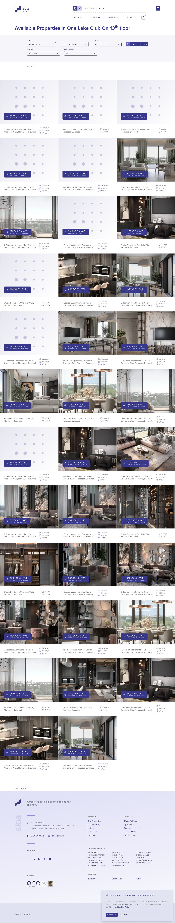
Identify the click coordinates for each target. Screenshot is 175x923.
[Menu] (158, 8)
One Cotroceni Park (143, 852)
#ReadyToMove (130, 821)
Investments (93, 835)
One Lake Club (93, 852)
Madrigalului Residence (96, 865)
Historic (91, 828)
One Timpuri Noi (117, 858)
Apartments (129, 824)
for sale (127, 816)
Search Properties (139, 44)
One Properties (94, 821)
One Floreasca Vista (95, 858)
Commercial (114, 17)
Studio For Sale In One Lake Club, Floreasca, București (77, 130)
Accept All (111, 915)
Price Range (69, 49)
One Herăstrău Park (119, 860)
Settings (123, 915)
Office (130, 17)
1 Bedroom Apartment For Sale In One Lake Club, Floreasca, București (78, 246)
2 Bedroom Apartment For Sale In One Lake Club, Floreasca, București (20, 130)
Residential (95, 17)
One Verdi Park (117, 855)
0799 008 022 (37, 836)
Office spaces (130, 831)
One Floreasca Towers (120, 863)
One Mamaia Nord (142, 858)
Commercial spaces (132, 828)
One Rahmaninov (118, 865)
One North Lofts (118, 852)
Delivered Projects (95, 848)
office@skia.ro (58, 836)
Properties (77, 17)
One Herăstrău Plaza (144, 860)
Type (61, 40)
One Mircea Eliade (142, 855)
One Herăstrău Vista (143, 863)
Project (96, 40)
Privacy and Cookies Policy (119, 907)
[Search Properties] (144, 17)
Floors (30, 49)
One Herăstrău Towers (96, 855)
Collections (92, 831)
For (28, 40)
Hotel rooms (129, 835)
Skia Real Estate (25, 914)
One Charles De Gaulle (96, 860)
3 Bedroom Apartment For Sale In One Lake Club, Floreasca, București (78, 188)
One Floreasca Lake (95, 863)
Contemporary (94, 824)
